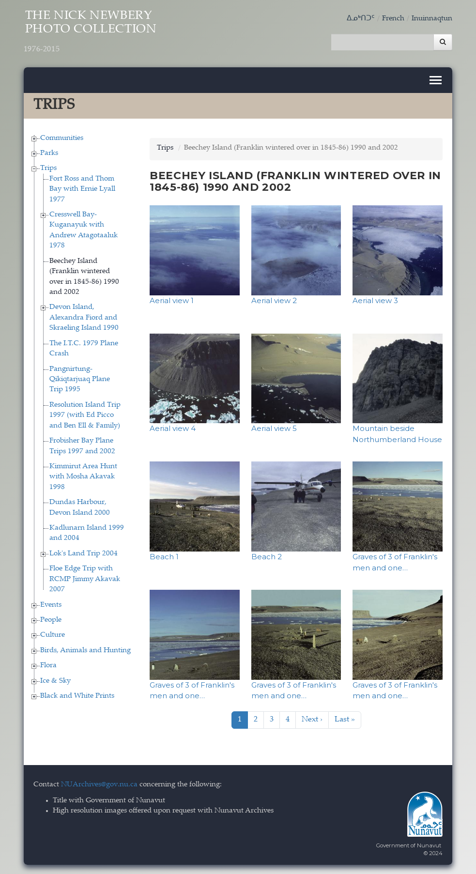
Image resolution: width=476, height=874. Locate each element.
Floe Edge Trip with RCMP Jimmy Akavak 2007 (84, 579)
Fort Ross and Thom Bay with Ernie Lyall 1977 (82, 189)
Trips (48, 168)
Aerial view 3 (375, 300)
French (393, 18)
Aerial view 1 (172, 300)
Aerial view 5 (274, 428)
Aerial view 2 (274, 300)
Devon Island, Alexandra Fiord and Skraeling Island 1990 (84, 318)
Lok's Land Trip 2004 (83, 553)
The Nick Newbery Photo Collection (93, 32)
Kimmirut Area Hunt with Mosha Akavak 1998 (83, 476)
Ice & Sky (55, 680)
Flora (48, 665)
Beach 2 (266, 556)
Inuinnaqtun (432, 18)
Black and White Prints (77, 695)
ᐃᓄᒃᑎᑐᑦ (361, 18)
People (50, 619)
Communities (61, 137)
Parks (49, 152)
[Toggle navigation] (435, 80)
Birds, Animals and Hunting (85, 650)
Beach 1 (164, 556)
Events (50, 604)
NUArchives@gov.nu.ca (99, 784)
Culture (52, 635)
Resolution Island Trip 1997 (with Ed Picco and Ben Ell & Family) (85, 415)
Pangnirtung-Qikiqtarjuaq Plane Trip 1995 (79, 379)
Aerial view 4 (173, 428)
